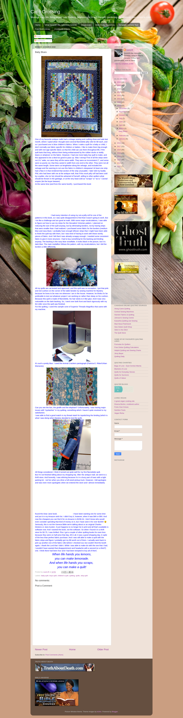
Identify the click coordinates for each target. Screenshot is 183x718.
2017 (119, 146)
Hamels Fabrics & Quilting (124, 315)
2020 (119, 102)
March (121, 128)
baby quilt (44, 576)
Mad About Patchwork (122, 324)
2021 (119, 99)
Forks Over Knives (121, 407)
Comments (40, 41)
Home (38, 25)
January (122, 139)
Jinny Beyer (118, 353)
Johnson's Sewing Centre (124, 318)
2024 (119, 89)
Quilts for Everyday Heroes (124, 372)
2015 (119, 153)
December (123, 108)
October (122, 115)
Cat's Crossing (45, 11)
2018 (119, 143)
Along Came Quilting (122, 309)
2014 (119, 156)
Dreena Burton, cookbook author (126, 404)
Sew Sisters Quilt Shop (123, 327)
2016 (119, 150)
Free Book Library (42, 29)
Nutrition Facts (119, 410)
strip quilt (84, 576)
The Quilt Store (120, 333)
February (122, 135)
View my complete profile (123, 64)
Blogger (115, 712)
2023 (119, 92)
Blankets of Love (120, 369)
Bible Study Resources (105, 25)
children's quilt (63, 576)
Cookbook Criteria (62, 29)
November (123, 112)
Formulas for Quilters (122, 344)
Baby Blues (123, 131)
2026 (119, 82)
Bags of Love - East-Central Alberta (127, 366)
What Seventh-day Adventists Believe (61, 25)
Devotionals (86, 25)
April (121, 125)
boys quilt (53, 576)
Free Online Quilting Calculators (126, 347)
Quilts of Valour (120, 378)
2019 (119, 105)
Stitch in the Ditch (121, 330)
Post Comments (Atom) (54, 655)
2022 (119, 95)
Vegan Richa (119, 413)
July (121, 118)
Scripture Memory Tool (128, 25)
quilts (78, 576)
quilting (72, 576)
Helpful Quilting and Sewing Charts (127, 350)
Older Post (103, 649)
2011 (119, 166)
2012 (119, 163)
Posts (38, 36)
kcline (99, 712)
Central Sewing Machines (124, 312)
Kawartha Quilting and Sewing (125, 321)
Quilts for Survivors (121, 375)
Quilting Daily (119, 356)
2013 (119, 160)
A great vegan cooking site (124, 401)
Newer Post (41, 649)
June (121, 122)
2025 (119, 85)
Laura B (129, 50)
